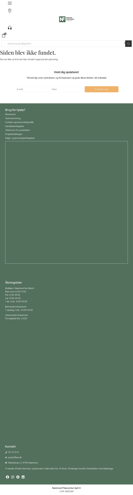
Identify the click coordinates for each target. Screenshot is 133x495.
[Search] (128, 43)
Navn (52, 85)
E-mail (18, 85)
